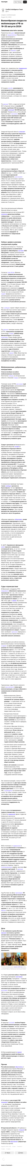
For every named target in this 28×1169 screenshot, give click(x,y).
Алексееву (4, 337)
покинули (11, 110)
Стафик (16, 378)
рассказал (19, 384)
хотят (3, 547)
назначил (4, 214)
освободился (8, 790)
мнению (13, 50)
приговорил (19, 893)
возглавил (19, 977)
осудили (3, 646)
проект (19, 1052)
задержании (17, 846)
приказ (11, 353)
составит (21, 250)
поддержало (23, 68)
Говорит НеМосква (18, 966)
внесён (10, 88)
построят (11, 1022)
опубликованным (6, 867)
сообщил (8, 486)
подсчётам (10, 272)
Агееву (11, 333)
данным (5, 104)
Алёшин (11, 376)
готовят (16, 446)
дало (12, 33)
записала (14, 632)
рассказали (18, 177)
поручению (14, 1141)
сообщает (7, 308)
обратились (19, 1067)
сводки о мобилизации (8, 15)
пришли (3, 933)
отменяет (22, 131)
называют (4, 1102)
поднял (3, 294)
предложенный (12, 35)
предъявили (5, 591)
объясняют (18, 519)
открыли (21, 1130)
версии (3, 910)
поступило (14, 114)
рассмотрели (10, 687)
